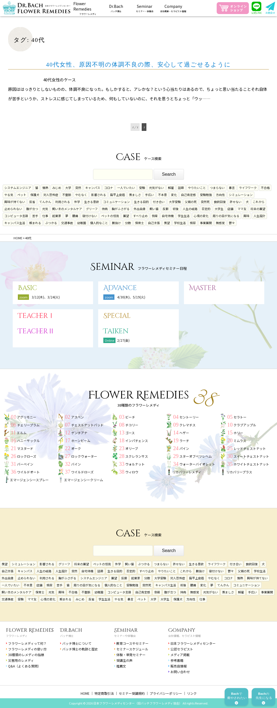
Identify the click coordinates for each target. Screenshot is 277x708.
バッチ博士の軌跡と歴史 (80, 649)
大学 (68, 187)
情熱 (45, 187)
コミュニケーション (116, 202)
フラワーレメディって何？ (27, 643)
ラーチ (184, 440)
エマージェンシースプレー (29, 479)
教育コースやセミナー (132, 643)
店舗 (230, 209)
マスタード (25, 448)
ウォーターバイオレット (197, 464)
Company (181, 630)
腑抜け (116, 223)
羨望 (167, 223)
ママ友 (242, 209)
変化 (174, 194)
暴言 (232, 187)
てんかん (45, 202)
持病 (105, 209)
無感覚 (220, 223)
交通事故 (67, 223)
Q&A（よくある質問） (24, 666)
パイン (184, 448)
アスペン (77, 417)
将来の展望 (257, 209)
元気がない (156, 187)
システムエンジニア (17, 187)
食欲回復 (220, 202)
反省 (32, 202)
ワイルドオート (28, 472)
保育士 (139, 223)
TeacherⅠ (36, 315)
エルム (22, 432)
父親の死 (191, 202)
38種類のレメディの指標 (26, 654)
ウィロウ (131, 472)
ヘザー (184, 432)
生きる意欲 (91, 202)
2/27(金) (123, 340)
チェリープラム (28, 425)
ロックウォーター (84, 456)
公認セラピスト (181, 649)
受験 (142, 187)
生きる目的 (141, 202)
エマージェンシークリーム (83, 479)
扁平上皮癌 (117, 194)
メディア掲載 (180, 654)
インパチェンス (136, 440)
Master (202, 288)
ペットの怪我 (110, 216)
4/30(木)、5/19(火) (131, 297)
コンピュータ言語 (16, 216)
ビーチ (130, 417)
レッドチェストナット (249, 448)
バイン (76, 464)
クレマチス (187, 425)
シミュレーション (241, 194)
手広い (149, 194)
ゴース (130, 432)
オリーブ (131, 448)
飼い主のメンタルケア (67, 209)
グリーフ (92, 209)
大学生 (219, 209)
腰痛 (75, 216)
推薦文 (121, 666)
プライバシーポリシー (166, 693)
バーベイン (25, 464)
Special (117, 315)
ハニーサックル (28, 440)
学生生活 (184, 216)
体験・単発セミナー (131, 654)
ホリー (238, 432)
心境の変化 (201, 216)
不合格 (265, 187)
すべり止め (140, 216)
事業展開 (206, 223)
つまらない (217, 187)
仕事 (45, 216)
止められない (13, 209)
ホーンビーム (80, 440)
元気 (45, 209)
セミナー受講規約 (132, 693)
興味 (246, 216)
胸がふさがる (121, 209)
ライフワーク (248, 187)
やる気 (8, 194)
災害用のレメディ (21, 660)
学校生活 (180, 223)
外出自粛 (140, 209)
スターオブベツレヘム (195, 456)
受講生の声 (124, 660)
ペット (21, 194)
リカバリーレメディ (186, 472)
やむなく (81, 194)
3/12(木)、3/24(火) (46, 297)
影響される (98, 194)
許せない (236, 202)
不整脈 (66, 194)
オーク (76, 448)
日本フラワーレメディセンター (193, 643)
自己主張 (154, 223)
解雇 (171, 187)
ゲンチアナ (79, 432)
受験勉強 (206, 194)
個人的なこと (99, 223)
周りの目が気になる (226, 216)
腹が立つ (32, 209)
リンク (192, 693)
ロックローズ (26, 456)
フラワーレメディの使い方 (27, 649)
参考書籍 (176, 660)
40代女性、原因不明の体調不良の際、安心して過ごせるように (138, 64)
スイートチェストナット (251, 456)
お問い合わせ (180, 671)
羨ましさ (135, 194)
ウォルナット (135, 464)
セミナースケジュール (132, 649)
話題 (181, 187)
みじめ (56, 187)
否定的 (206, 209)
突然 (78, 187)
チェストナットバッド (87, 425)
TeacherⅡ (36, 331)
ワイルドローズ (82, 472)
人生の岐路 (190, 209)
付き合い (159, 202)
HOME (85, 693)
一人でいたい (126, 187)
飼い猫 (154, 209)
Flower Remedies (30, 630)
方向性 (220, 194)
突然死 (205, 202)
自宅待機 (168, 216)
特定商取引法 (104, 693)
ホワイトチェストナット (251, 464)
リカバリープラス (239, 472)
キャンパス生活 (14, 223)
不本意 (162, 194)
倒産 (155, 216)
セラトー (239, 417)
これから (259, 202)
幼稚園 (81, 223)
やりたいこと (197, 187)
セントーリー (189, 417)
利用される (62, 202)
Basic (27, 288)
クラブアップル (244, 425)
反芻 (166, 209)
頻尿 (193, 223)
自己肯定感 (188, 194)
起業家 (56, 216)
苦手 (35, 216)
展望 (126, 216)
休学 (77, 202)
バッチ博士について (76, 643)
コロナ (108, 187)
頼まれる (35, 223)
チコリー (131, 425)
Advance (120, 288)
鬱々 (232, 223)
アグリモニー (26, 417)
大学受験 (175, 202)
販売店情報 (178, 666)
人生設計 (259, 216)
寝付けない (89, 216)
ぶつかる (51, 223)
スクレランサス (136, 456)
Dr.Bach (71, 630)
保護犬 (34, 194)
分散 (128, 223)
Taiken (115, 331)
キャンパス (92, 187)
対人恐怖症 (50, 194)
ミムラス (239, 440)
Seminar (126, 630)
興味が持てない (14, 202)
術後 (176, 209)
